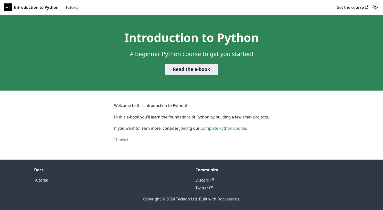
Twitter (204, 188)
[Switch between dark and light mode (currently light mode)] (375, 7)
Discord (204, 180)
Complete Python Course (223, 128)
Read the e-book (191, 69)
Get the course (352, 7)
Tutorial (72, 7)
